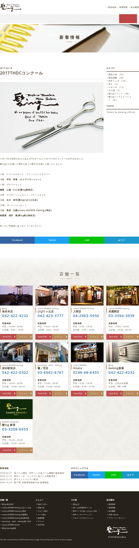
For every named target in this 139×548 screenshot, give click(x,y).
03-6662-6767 (51, 372)
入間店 (87, 310)
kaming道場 (123, 366)
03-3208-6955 (15, 429)
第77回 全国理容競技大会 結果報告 (25, 482)
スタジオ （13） (117, 87)
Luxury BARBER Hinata (11, 525)
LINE (86, 240)
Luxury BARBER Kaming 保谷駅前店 (15, 518)
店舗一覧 (41, 507)
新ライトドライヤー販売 (19, 479)
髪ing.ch (76, 504)
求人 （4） (114, 84)
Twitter (52, 240)
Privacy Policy (45, 539)
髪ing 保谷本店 (7, 504)
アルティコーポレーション (83, 518)
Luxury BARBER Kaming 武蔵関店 (15, 514)
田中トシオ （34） (118, 80)
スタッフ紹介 (43, 511)
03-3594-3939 (122, 315)
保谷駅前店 (16, 366)
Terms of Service (60, 539)
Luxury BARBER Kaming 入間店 (14, 511)
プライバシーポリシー (117, 518)
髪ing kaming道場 (9, 528)
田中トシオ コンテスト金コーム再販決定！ (29, 476)
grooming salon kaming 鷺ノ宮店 (16, 521)
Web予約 (7, 336)
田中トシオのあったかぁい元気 (85, 511)
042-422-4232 (15, 315)
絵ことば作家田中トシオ (82, 507)
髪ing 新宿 (16, 423)
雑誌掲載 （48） (117, 77)
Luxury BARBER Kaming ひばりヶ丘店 (16, 507)
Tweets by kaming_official (120, 112)
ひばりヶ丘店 (52, 310)
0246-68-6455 (86, 372)
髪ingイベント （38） (119, 93)
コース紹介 (42, 514)
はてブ (121, 240)
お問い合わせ (114, 514)
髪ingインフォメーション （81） (120, 98)
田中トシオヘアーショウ (82, 514)
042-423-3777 (51, 315)
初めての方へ (43, 504)
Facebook (17, 240)
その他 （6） (115, 90)
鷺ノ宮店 (52, 366)
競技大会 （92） (117, 74)
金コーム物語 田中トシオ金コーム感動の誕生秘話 (32, 473)
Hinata (87, 366)
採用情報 (123, 7)
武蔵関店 (123, 310)
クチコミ (23, 336)
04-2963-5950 (86, 315)
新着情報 (41, 518)
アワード (41, 521)
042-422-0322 (15, 372)
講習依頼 (111, 7)
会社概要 (134, 7)
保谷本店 (16, 310)
